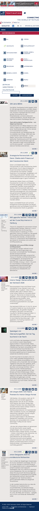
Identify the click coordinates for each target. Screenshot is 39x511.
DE (18, 26)
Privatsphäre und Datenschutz (18, 507)
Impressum (32, 507)
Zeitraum (6, 85)
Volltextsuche (8, 90)
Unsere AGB (5, 507)
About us (16, 22)
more (34, 149)
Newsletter (6, 26)
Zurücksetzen (27, 95)
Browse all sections (32, 26)
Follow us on (8, 508)
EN (21, 26)
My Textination (6, 22)
